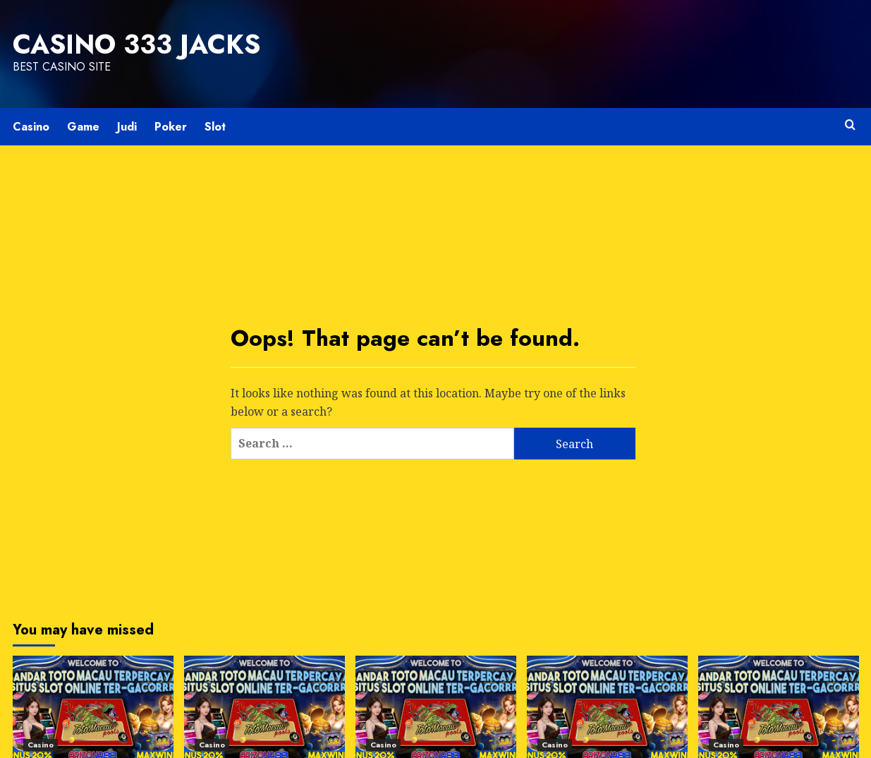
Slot (215, 127)
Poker (170, 127)
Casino (31, 127)
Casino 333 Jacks (136, 44)
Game (83, 127)
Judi (127, 127)
